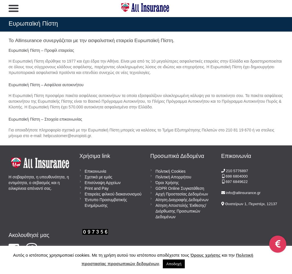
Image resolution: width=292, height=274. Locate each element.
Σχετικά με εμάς (98, 177)
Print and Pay (97, 188)
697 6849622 (237, 182)
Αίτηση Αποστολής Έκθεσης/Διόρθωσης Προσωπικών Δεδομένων (180, 211)
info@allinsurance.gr (243, 193)
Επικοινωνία (95, 171)
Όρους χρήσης (205, 255)
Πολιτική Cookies (170, 171)
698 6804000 (236, 176)
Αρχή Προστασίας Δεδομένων (181, 194)
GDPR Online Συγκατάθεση (179, 188)
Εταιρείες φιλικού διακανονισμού (113, 194)
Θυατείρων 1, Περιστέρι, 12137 (250, 204)
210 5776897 (237, 171)
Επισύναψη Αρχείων (103, 182)
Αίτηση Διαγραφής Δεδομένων (181, 199)
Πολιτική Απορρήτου (173, 177)
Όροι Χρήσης (167, 182)
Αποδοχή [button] (173, 264)
